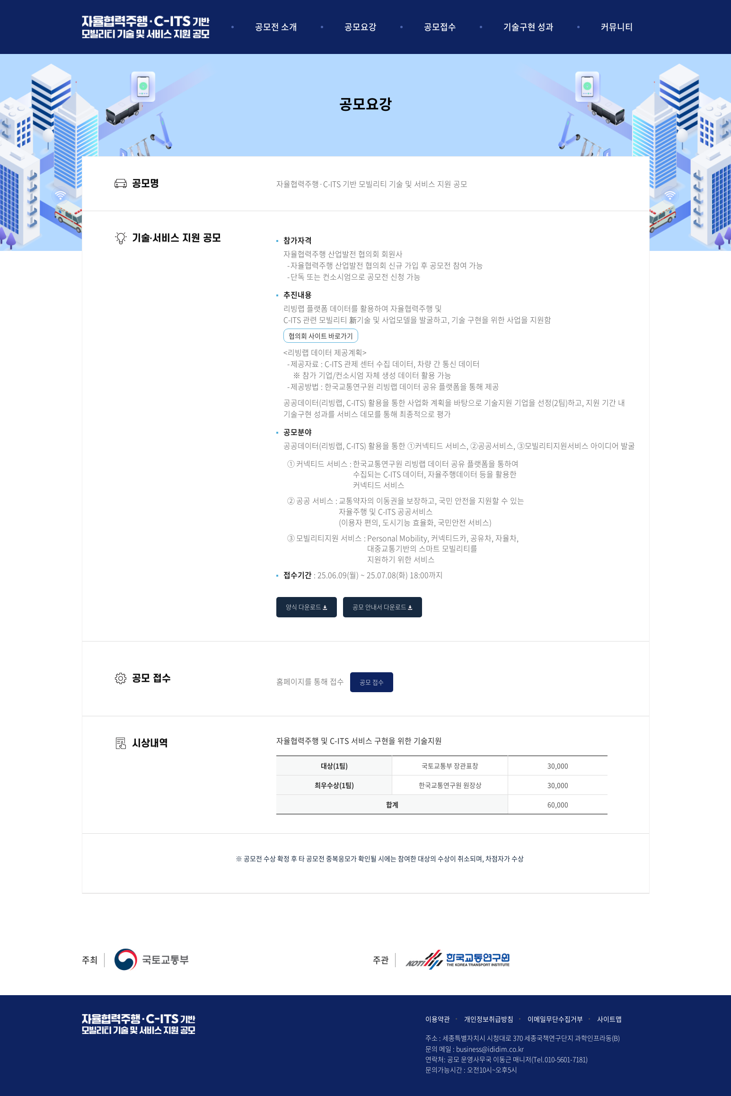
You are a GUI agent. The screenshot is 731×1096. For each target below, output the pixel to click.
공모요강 (360, 26)
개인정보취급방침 (488, 1019)
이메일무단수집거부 (555, 1019)
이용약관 (437, 1019)
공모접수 (440, 26)
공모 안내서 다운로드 (382, 606)
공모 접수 (372, 681)
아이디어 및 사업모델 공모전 (146, 27)
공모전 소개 (276, 26)
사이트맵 (609, 1019)
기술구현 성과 (528, 26)
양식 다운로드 (306, 606)
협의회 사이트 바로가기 (321, 335)
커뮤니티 (617, 26)
